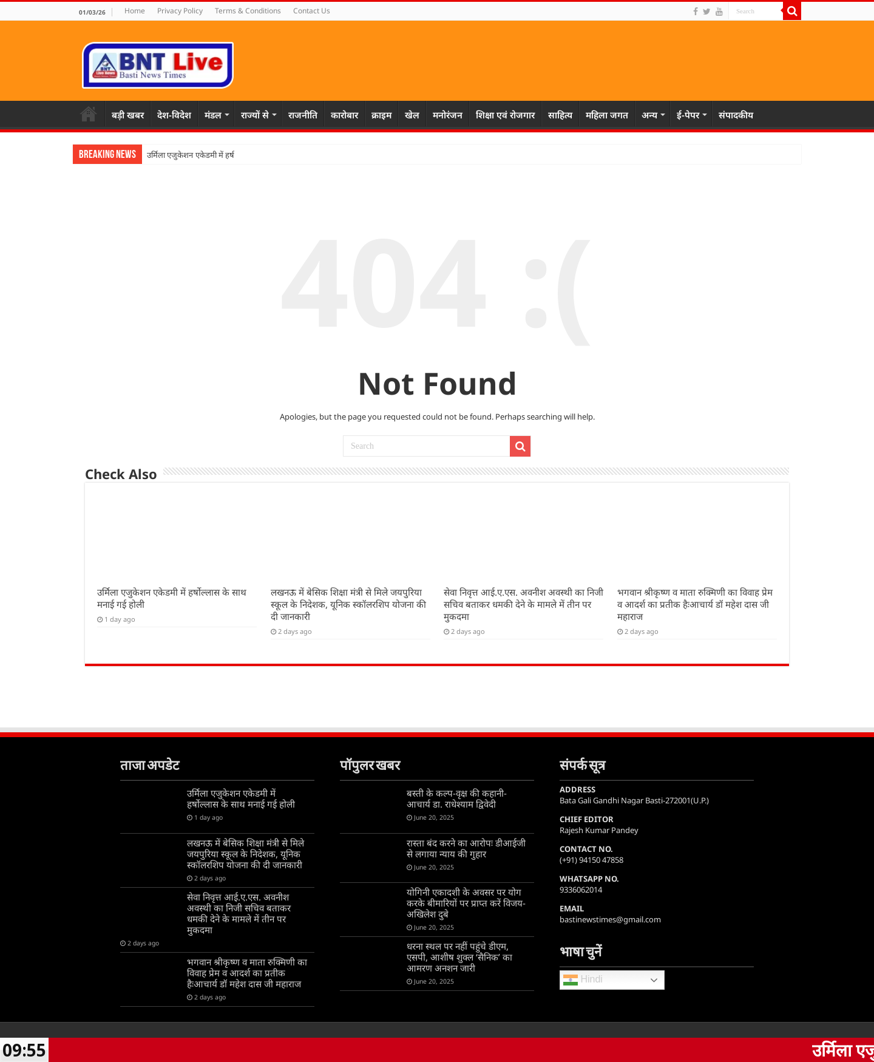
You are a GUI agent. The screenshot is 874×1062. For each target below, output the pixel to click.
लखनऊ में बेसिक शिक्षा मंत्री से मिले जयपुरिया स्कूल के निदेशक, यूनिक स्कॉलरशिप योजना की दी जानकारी (348, 604)
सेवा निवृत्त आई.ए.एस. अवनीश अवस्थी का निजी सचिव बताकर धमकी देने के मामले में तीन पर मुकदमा (523, 604)
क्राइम (381, 115)
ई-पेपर (688, 115)
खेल (412, 115)
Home (134, 10)
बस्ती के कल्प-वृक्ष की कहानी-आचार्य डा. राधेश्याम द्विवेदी (457, 798)
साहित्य (560, 115)
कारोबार (344, 115)
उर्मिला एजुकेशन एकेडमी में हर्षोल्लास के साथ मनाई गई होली (241, 798)
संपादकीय (736, 115)
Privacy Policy (180, 10)
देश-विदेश (174, 115)
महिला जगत (607, 115)
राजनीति (302, 115)
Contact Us (311, 10)
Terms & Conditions (248, 10)
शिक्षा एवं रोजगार (505, 115)
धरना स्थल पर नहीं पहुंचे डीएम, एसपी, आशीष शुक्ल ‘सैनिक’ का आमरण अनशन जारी (459, 957)
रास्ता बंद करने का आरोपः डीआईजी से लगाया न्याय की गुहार (466, 848)
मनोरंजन (447, 115)
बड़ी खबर (128, 115)
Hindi (583, 980)
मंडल (213, 115)
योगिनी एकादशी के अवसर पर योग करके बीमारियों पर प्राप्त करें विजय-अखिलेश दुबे (466, 903)
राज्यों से (255, 115)
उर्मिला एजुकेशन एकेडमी (182, 155)
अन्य (649, 115)
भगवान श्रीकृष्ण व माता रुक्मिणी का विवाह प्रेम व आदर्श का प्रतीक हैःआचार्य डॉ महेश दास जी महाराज (695, 604)
